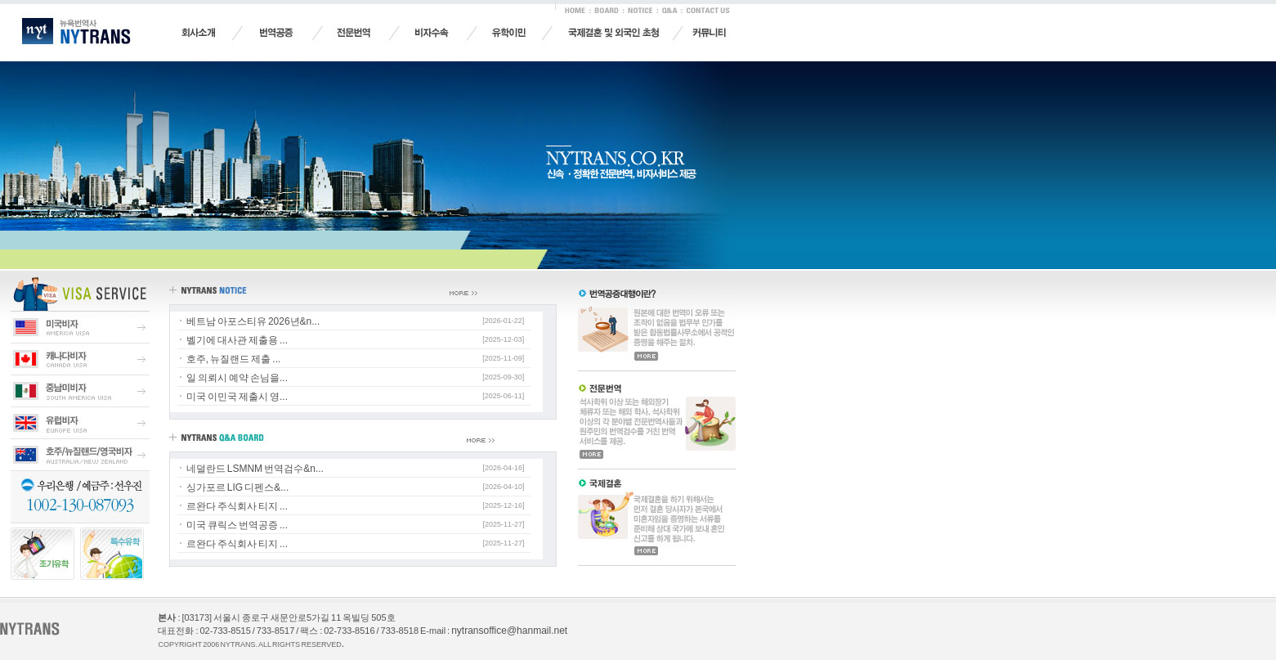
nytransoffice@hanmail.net (509, 630)
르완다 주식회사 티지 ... (237, 506)
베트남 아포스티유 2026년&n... (253, 321)
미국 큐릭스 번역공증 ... (237, 525)
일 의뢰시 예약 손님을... (237, 378)
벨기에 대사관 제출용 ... (237, 340)
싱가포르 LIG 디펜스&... (237, 487)
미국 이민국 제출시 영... (237, 396)
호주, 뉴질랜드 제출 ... (233, 359)
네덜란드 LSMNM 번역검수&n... (255, 468)
